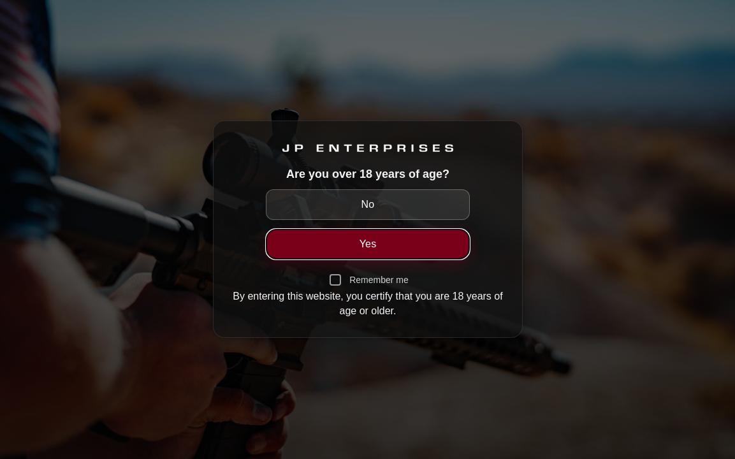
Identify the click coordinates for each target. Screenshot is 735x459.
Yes (367, 243)
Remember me (379, 280)
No (367, 204)
